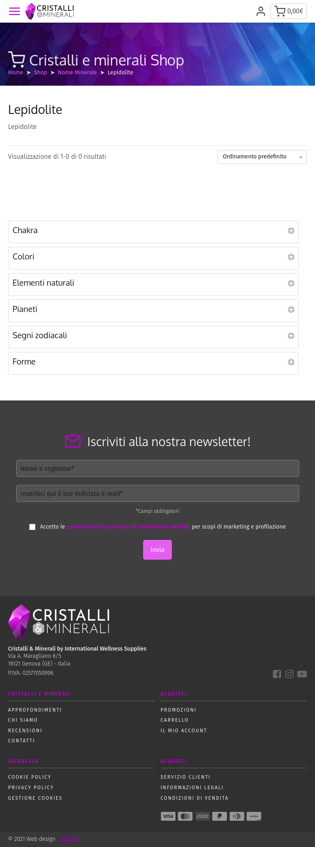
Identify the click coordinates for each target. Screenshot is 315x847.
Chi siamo (23, 720)
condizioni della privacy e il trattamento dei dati (128, 526)
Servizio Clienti (186, 777)
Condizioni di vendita (195, 798)
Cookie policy (29, 777)
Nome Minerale (77, 72)
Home (15, 72)
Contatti (21, 741)
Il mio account (184, 730)
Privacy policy (31, 787)
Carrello (175, 720)
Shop (40, 72)
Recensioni (25, 730)
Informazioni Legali (192, 787)
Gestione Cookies (35, 798)
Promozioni (179, 710)
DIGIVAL (70, 839)
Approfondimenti (35, 710)
